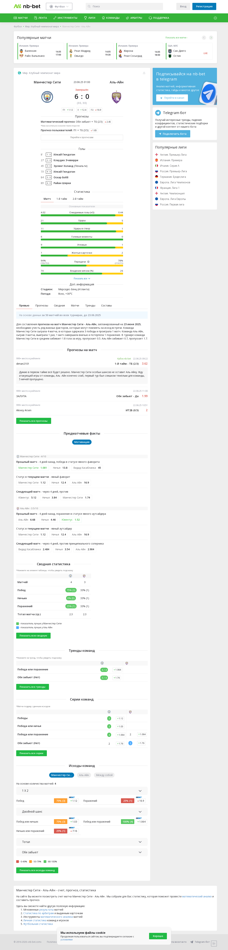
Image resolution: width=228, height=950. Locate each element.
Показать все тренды (32, 686)
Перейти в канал (172, 97)
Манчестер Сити (47, 82)
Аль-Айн (116, 82)
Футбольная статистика (38, 924)
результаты (46, 909)
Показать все (82, 278)
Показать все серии (31, 753)
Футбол (18, 26)
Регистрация (204, 6)
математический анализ (197, 896)
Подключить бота (172, 133)
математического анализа (57, 916)
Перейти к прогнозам (81, 137)
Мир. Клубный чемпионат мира (42, 26)
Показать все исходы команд (37, 870)
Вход (183, 6)
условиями (67, 939)
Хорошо (158, 936)
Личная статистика (34, 920)
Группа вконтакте (174, 941)
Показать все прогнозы (34, 420)
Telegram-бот (200, 941)
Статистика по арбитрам (38, 913)
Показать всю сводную (33, 635)
